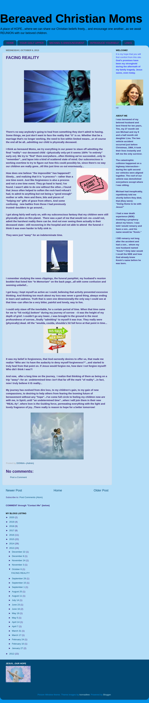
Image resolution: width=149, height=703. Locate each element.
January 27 (18, 648)
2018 (12, 526)
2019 (12, 522)
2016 (12, 535)
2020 (12, 517)
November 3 (18, 564)
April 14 (16, 622)
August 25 (17, 591)
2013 (12, 548)
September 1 (18, 587)
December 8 (18, 556)
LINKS (128, 42)
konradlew (84, 694)
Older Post (101, 490)
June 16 (16, 609)
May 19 (16, 613)
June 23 (16, 604)
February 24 (18, 639)
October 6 (17, 569)
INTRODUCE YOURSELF (104, 42)
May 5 (15, 618)
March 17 (17, 635)
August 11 (17, 596)
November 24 (19, 560)
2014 (12, 543)
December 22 (19, 552)
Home (58, 490)
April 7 (15, 626)
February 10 (18, 644)
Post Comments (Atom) (31, 497)
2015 (12, 539)
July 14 (16, 600)
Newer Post (14, 490)
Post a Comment (18, 477)
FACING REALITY (20, 573)
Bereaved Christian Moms (71, 18)
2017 (12, 530)
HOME (10, 42)
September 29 (19, 578)
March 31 (17, 631)
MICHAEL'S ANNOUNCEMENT (67, 42)
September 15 (19, 583)
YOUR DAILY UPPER (32, 42)
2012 (12, 653)
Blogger (107, 694)
